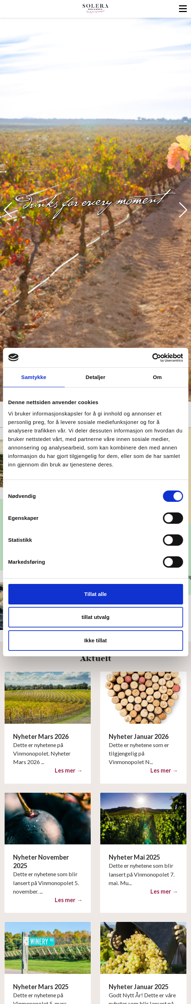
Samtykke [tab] (33, 377)
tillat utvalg (95, 617)
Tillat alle (95, 594)
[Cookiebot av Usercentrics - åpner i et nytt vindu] (152, 357)
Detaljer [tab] (96, 377)
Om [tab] (157, 377)
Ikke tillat (95, 640)
